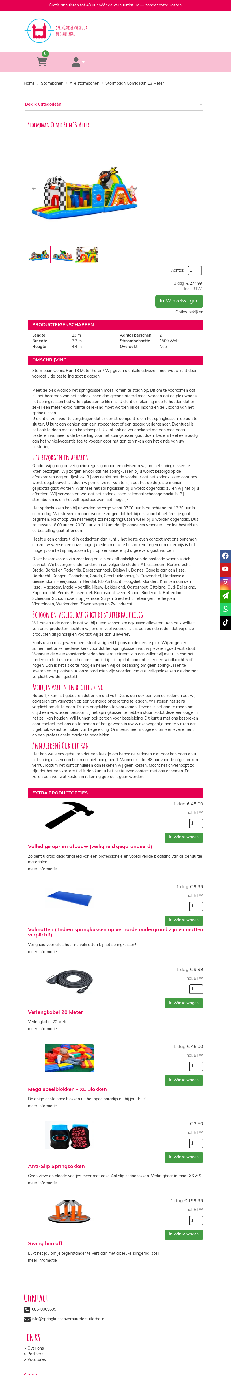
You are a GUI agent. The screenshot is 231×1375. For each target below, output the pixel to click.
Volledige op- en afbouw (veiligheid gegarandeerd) (90, 798)
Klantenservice (137, 1293)
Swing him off (45, 1188)
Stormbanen (52, 84)
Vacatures (133, 1264)
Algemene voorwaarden (49, 1304)
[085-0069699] (92, 43)
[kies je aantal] (196, 774)
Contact (131, 1298)
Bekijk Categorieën (113, 104)
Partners (131, 1258)
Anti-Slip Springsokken (56, 1112)
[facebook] (172, 1371)
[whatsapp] (137, 43)
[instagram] (192, 1371)
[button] (33, 188)
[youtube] (182, 1371)
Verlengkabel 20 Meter (55, 961)
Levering (35, 1293)
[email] (225, 596)
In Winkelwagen (179, 180)
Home (29, 84)
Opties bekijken (189, 191)
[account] (70, 62)
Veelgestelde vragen (142, 1304)
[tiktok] (202, 1371)
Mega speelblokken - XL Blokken (67, 1037)
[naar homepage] (116, 25)
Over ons (132, 1252)
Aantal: (192, 134)
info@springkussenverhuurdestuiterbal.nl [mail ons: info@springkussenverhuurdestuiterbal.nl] (68, 1263)
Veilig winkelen (40, 1298)
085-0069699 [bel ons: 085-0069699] (44, 1253)
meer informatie (42, 819)
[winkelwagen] (39, 62)
